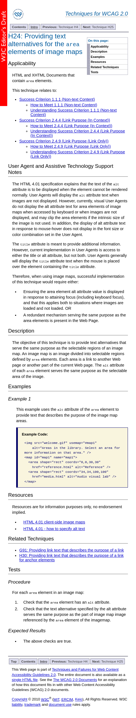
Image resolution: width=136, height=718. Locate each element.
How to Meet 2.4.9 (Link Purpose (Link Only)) (70, 146)
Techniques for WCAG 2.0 (96, 14)
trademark (33, 704)
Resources (98, 61)
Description (99, 51)
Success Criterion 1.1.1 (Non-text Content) (57, 99)
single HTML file (25, 679)
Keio (78, 699)
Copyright (19, 699)
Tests (94, 72)
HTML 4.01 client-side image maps (54, 521)
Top (14, 661)
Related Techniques (105, 67)
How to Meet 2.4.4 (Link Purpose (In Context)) (71, 125)
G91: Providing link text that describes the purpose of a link (71, 549)
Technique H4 (60, 27)
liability (17, 704)
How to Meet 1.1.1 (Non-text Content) (63, 105)
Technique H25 (98, 27)
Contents (19, 27)
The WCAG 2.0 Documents (75, 679)
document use (60, 704)
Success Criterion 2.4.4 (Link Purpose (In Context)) (64, 120)
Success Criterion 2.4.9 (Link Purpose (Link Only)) (63, 141)
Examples (98, 56)
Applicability (99, 46)
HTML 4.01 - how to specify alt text (54, 528)
